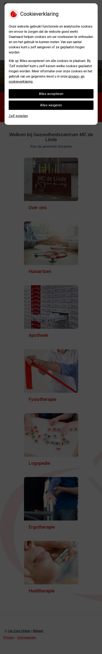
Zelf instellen (18, 116)
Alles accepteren (51, 94)
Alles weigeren (51, 105)
